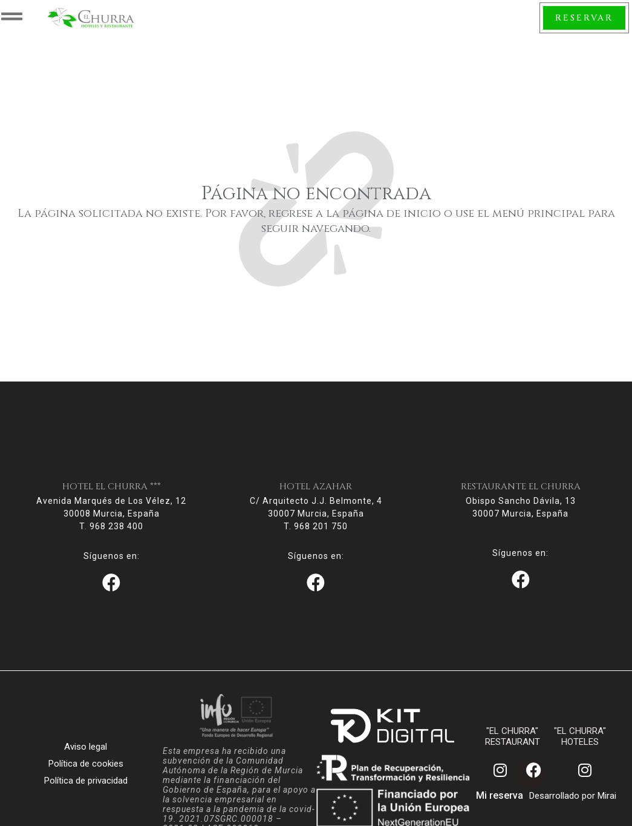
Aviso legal (85, 758)
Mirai (607, 807)
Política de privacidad (86, 792)
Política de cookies (85, 775)
